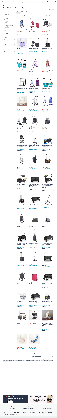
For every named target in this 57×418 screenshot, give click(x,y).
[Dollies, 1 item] (9, 34)
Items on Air (18, 1)
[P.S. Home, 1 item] (9, 18)
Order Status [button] (24, 412)
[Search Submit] (42, 2)
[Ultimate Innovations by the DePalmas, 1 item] (9, 26)
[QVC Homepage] (3, 5)
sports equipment (39, 356)
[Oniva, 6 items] (9, 19)
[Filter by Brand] (18, 11)
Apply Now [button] (50, 412)
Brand (5, 12)
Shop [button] (10, 1)
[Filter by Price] (26, 11)
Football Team (6, 49)
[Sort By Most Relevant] (51, 15)
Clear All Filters (51, 9)
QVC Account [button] (32, 412)
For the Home (7, 5)
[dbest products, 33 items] (9, 15)
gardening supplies (34, 356)
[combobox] (31, 2)
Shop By (5, 39)
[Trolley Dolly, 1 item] (9, 27)
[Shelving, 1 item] (9, 33)
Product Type (6, 37)
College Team (6, 51)
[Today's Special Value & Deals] (51, 4)
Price (5, 44)
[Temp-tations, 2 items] (9, 17)
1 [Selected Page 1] (34, 353)
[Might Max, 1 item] (9, 22)
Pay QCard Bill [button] (41, 412)
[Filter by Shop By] (22, 11)
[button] (47, 2)
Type (5, 30)
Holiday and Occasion (7, 46)
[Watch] (14, 2)
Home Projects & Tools (13, 5)
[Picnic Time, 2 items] (9, 14)
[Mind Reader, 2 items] (9, 21)
